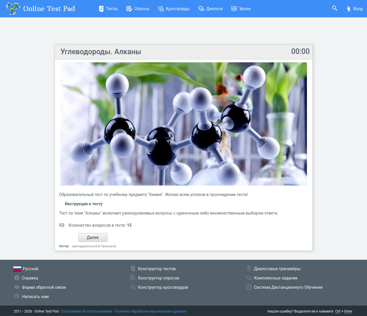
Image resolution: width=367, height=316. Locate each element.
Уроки (241, 9)
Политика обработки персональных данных (150, 311)
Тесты (108, 9)
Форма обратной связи (44, 287)
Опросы (137, 9)
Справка (30, 278)
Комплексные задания (276, 278)
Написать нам (35, 296)
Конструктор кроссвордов (163, 287)
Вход (354, 9)
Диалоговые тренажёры (277, 268)
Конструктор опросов (158, 278)
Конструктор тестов (157, 268)
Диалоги (210, 9)
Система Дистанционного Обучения (288, 287)
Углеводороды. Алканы (101, 52)
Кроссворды (174, 9)
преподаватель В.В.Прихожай (94, 246)
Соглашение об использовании (86, 311)
